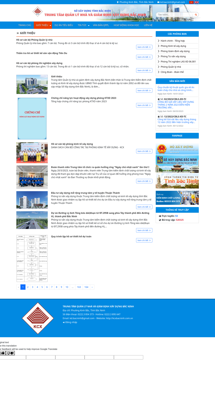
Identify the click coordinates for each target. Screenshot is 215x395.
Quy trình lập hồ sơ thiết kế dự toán (71, 236)
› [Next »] (92, 287)
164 (86, 287)
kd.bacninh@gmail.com (171, 2)
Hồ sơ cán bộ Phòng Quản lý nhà (34, 39)
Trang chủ (24, 25)
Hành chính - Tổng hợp (173, 40)
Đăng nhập (70, 322)
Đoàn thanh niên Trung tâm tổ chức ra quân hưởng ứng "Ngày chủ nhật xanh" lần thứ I (100, 167)
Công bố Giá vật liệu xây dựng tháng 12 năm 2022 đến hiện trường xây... (177, 121)
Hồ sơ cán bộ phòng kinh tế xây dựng (72, 143)
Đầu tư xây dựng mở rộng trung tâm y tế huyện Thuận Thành (85, 192)
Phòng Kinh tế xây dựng (173, 46)
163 (79, 287)
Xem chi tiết (144, 47)
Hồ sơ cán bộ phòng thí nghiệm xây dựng (39, 63)
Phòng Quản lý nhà (171, 66)
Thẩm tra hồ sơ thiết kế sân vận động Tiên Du (41, 53)
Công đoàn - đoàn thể (172, 72)
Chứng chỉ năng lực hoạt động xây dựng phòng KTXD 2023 (83, 98)
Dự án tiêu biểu (64, 25)
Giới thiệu (42, 25)
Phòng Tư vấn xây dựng (173, 56)
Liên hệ (148, 25)
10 (67, 287)
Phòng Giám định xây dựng (175, 51)
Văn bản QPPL (101, 25)
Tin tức (82, 25)
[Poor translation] (10, 353)
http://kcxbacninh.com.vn (119, 318)
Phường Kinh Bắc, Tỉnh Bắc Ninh (135, 2)
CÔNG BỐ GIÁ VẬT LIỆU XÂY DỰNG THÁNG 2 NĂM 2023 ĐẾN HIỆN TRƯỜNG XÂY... (176, 105)
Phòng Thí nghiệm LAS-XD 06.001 (178, 61)
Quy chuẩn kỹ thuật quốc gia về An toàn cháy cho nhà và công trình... (176, 89)
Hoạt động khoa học (126, 25)
